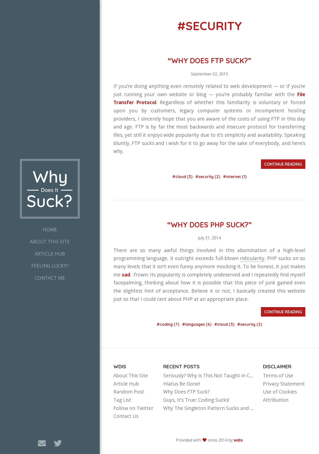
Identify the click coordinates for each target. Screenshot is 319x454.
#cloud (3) (182, 176)
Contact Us (125, 416)
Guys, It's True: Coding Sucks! (196, 399)
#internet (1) (234, 176)
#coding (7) (168, 324)
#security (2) (208, 176)
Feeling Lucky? (49, 265)
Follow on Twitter (133, 408)
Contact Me (50, 277)
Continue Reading (283, 164)
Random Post (128, 391)
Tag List (122, 399)
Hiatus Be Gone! (181, 383)
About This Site (50, 241)
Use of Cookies (280, 391)
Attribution (275, 399)
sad (126, 274)
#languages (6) (197, 324)
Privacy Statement (284, 383)
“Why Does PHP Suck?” (209, 224)
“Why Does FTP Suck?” (209, 60)
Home (50, 229)
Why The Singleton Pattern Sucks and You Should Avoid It (229, 408)
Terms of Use (278, 375)
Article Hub (50, 253)
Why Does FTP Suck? (186, 391)
